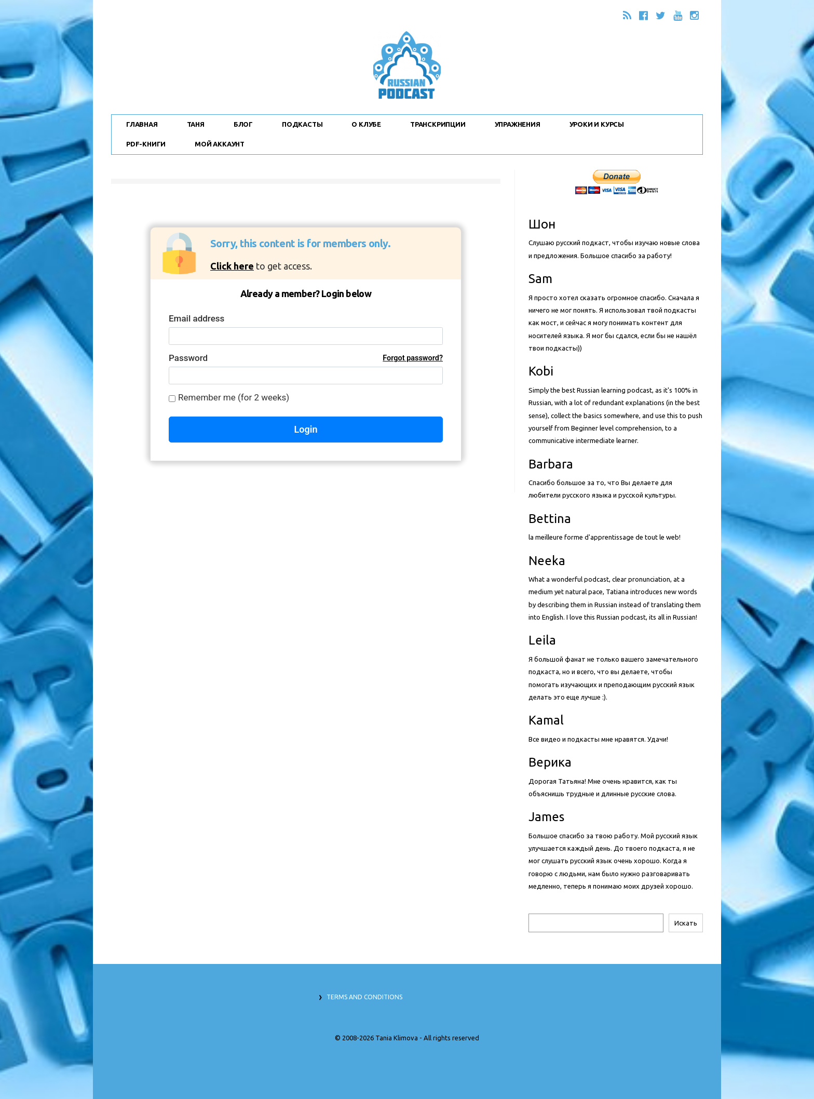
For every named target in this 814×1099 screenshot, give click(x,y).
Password (306, 358)
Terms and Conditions (364, 997)
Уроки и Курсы (596, 124)
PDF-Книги (146, 144)
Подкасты (302, 124)
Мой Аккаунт (220, 144)
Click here (232, 266)
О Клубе (366, 124)
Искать (685, 923)
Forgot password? (413, 358)
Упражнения (517, 124)
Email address (196, 318)
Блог (243, 124)
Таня (196, 124)
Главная (142, 124)
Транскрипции (438, 124)
